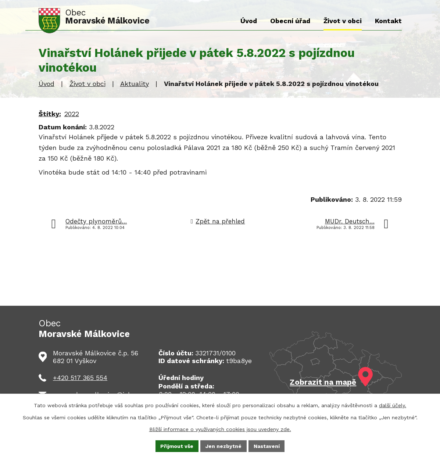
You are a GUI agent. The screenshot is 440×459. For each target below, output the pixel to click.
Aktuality (134, 83)
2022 (71, 114)
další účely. (392, 405)
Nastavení (267, 446)
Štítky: (50, 114)
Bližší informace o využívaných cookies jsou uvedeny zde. (220, 429)
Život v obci (87, 83)
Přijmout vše (176, 446)
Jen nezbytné (223, 446)
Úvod (46, 83)
